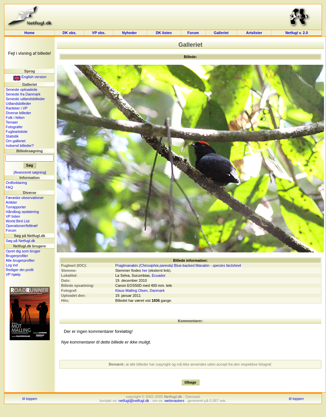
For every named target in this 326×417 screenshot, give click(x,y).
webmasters (174, 401)
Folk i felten (15, 118)
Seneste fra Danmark (23, 94)
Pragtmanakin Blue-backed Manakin (162, 265)
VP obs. (99, 33)
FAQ (9, 187)
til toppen (29, 399)
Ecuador (158, 275)
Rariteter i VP (16, 108)
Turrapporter (16, 207)
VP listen (13, 216)
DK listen (164, 33)
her (144, 270)
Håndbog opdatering (22, 212)
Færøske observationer (25, 198)
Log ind (12, 265)
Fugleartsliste (16, 132)
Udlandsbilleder (18, 103)
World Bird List (17, 221)
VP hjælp (13, 274)
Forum (193, 33)
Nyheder (130, 33)
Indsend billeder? (20, 146)
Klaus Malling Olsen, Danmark (140, 290)
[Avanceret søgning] (30, 172)
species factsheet (227, 265)
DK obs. (69, 33)
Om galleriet (15, 141)
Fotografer (14, 127)
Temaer (12, 122)
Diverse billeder (18, 113)
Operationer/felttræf (21, 226)
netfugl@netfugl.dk (134, 401)
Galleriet (221, 33)
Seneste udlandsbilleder (25, 99)
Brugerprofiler (17, 256)
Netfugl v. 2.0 (296, 33)
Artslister (254, 33)
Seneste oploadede (21, 89)
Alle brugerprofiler (20, 260)
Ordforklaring (16, 183)
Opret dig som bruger (23, 251)
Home (29, 33)
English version (29, 77)
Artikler (11, 202)
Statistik (12, 136)
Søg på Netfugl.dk (20, 241)
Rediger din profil (19, 270)
